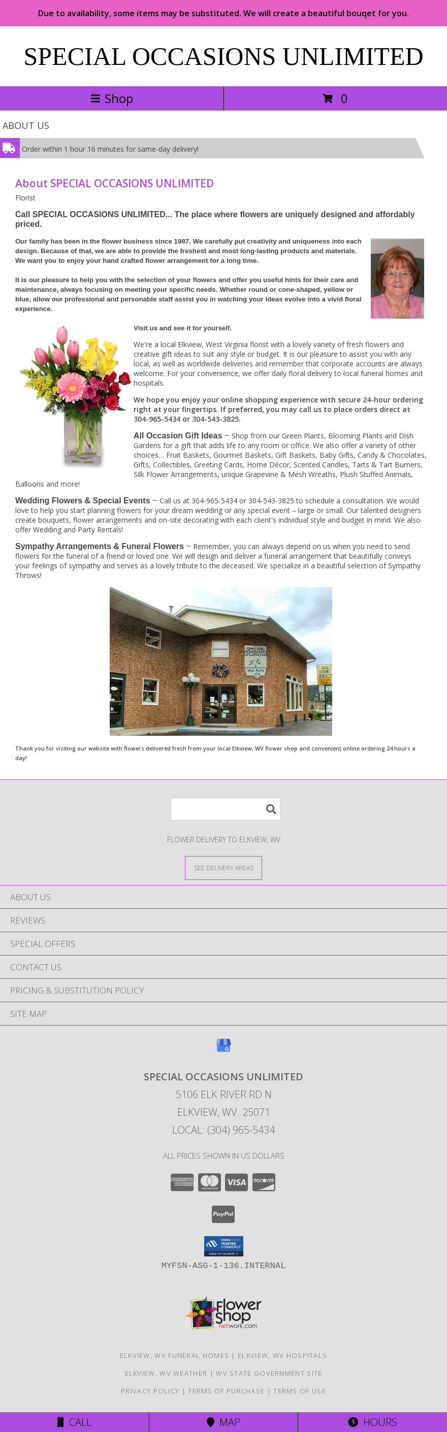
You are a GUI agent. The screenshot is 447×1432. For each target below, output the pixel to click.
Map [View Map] (223, 1422)
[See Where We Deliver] (223, 867)
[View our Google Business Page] (223, 1050)
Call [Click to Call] (74, 1422)
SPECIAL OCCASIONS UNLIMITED (223, 56)
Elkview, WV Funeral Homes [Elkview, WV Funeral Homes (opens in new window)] (175, 1355)
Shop (111, 98)
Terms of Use (299, 1390)
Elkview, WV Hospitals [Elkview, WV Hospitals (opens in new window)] (282, 1355)
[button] (223, 1246)
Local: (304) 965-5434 (223, 1130)
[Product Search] (225, 809)
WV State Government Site (269, 1373)
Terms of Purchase (226, 1390)
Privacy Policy (150, 1390)
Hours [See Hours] (372, 1422)
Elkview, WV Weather (166, 1373)
